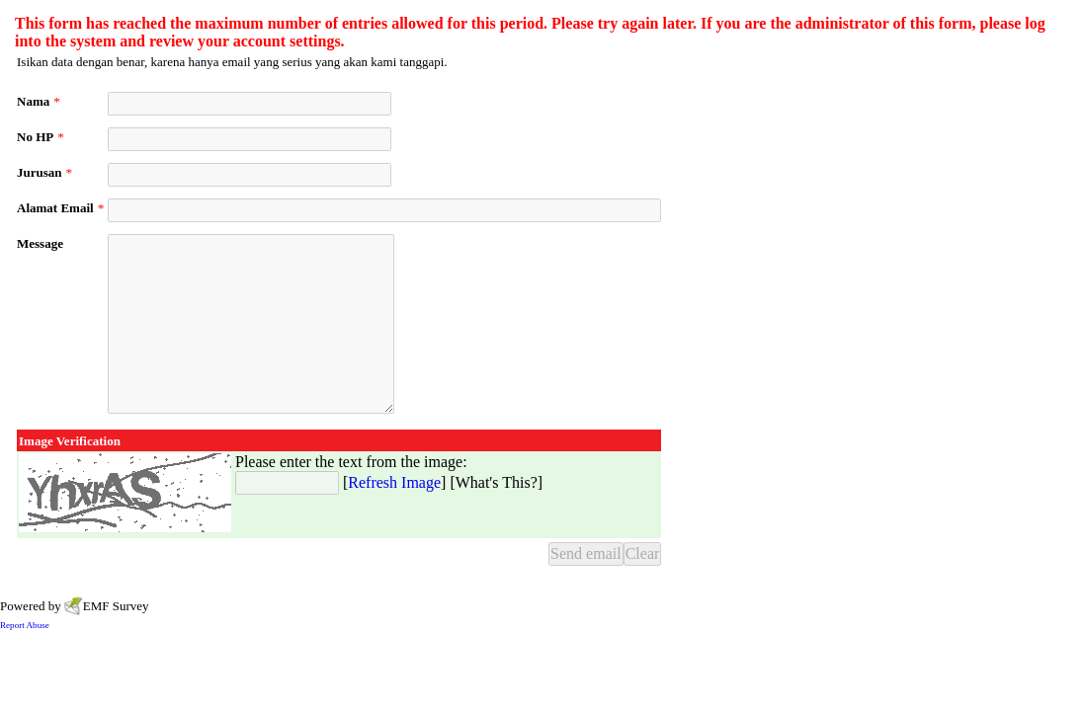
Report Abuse (24, 625)
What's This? (497, 482)
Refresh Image (394, 482)
